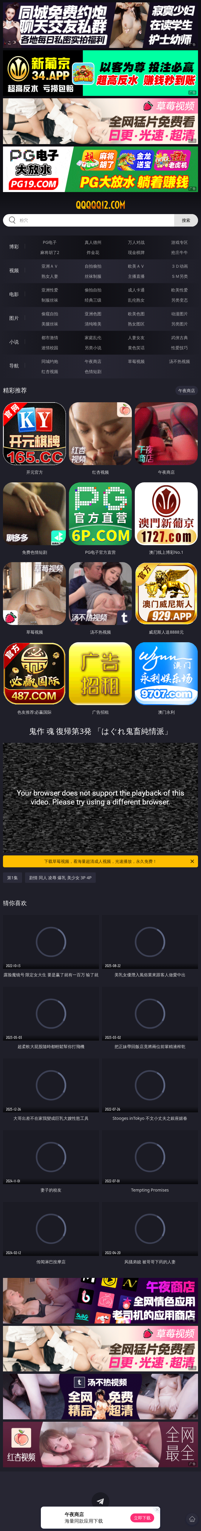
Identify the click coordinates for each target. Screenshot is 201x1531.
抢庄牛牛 (179, 252)
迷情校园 (49, 347)
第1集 (12, 877)
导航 (14, 365)
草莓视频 (136, 361)
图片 (14, 318)
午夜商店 (93, 361)
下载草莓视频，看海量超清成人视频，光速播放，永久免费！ (119, 861)
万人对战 (136, 242)
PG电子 (50, 242)
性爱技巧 (179, 347)
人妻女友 (136, 337)
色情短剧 (93, 371)
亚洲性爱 (49, 290)
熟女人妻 (49, 276)
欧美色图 (136, 314)
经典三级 (93, 300)
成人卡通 (136, 290)
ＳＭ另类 (179, 276)
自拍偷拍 (93, 266)
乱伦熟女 (136, 300)
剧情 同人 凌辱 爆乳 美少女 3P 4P (60, 877)
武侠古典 (179, 337)
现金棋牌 (136, 252)
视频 (14, 270)
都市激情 (49, 337)
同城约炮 (49, 361)
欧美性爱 (179, 290)
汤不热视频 (179, 361)
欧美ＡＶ (136, 266)
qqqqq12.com (100, 205)
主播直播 (136, 276)
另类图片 (179, 324)
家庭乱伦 (93, 337)
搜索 (186, 220)
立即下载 (142, 1518)
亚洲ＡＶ (49, 266)
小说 (14, 342)
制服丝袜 (49, 300)
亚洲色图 (93, 314)
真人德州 (93, 242)
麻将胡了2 (49, 252)
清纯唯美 (93, 324)
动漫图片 (179, 314)
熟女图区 (136, 324)
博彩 (14, 246)
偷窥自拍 (49, 314)
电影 (14, 294)
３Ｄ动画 (179, 266)
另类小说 (93, 347)
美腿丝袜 (49, 324)
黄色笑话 (136, 347)
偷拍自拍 (93, 290)
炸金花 (93, 252)
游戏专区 (179, 242)
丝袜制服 (93, 276)
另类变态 (179, 300)
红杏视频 (49, 371)
